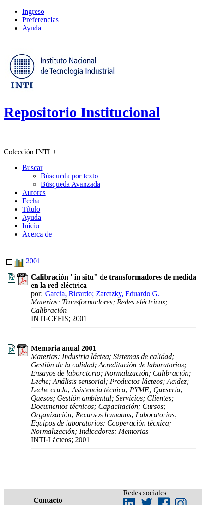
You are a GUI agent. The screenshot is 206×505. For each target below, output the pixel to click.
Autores (34, 192)
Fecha (31, 201)
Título (31, 209)
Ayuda (31, 28)
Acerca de (37, 234)
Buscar (32, 167)
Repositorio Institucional (82, 112)
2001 (33, 261)
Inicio (30, 226)
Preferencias (40, 20)
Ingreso (33, 11)
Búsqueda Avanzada (70, 184)
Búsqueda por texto (69, 176)
